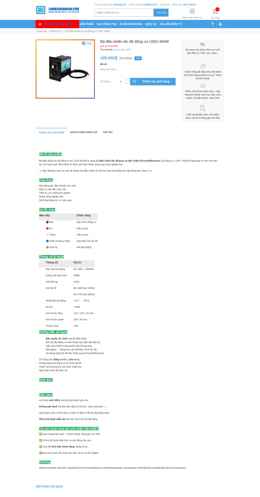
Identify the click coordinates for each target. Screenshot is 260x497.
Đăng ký (198, 17)
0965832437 (150, 4)
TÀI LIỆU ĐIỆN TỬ (171, 24)
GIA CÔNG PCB (107, 24)
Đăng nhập (187, 17)
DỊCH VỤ (151, 24)
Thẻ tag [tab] (108, 132)
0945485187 (119, 4)
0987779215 (189, 4)
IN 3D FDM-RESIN (131, 24)
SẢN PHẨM (87, 24)
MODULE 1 (57, 31)
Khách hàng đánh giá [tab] (83, 132)
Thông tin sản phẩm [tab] (51, 132)
